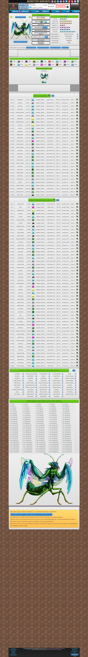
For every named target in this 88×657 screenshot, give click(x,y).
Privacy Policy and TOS (50, 649)
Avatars (13, 652)
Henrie (69, 42)
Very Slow (45, 27)
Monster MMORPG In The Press (59, 648)
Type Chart (13, 653)
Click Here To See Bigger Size (20, 41)
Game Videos (74, 650)
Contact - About (49, 648)
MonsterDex (13, 651)
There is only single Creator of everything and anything (31, 514)
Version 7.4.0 (75, 3)
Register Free (74, 649)
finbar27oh (69, 40)
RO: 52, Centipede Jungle (43, 47)
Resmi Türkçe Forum (75, 651)
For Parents (13, 648)
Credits (60, 649)
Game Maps (13, 650)
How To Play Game (13, 654)
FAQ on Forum (13, 655)
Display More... (65, 47)
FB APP (57, 649)
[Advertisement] (44, 6)
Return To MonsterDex (20, 17)
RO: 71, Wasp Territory (55, 47)
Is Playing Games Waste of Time (13, 8)
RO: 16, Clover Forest (31, 47)
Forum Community (74, 648)
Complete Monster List (13, 649)
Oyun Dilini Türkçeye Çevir (13, 5)
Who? (46, 37)
